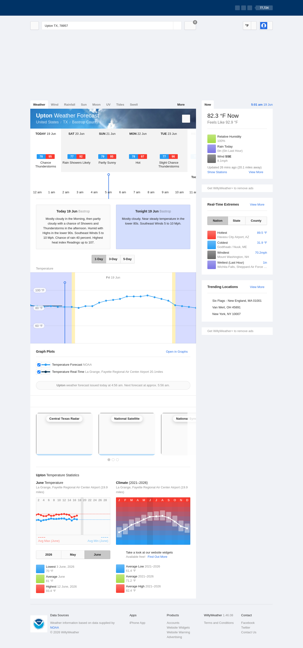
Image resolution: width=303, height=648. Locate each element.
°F (247, 25)
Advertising (174, 637)
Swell (134, 104)
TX (65, 122)
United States (47, 122)
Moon (96, 104)
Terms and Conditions (219, 623)
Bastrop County (85, 122)
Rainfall (69, 104)
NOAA (54, 627)
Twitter (245, 627)
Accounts (173, 623)
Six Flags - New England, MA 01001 (237, 300)
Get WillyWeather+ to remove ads (230, 188)
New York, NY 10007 (226, 314)
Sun (84, 104)
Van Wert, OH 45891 (226, 307)
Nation (217, 220)
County (256, 220)
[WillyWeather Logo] (52, 8)
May (73, 554)
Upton (103, 122)
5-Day (127, 259)
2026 (48, 554)
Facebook (248, 623)
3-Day (113, 259)
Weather (39, 104)
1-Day (99, 259)
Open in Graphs (177, 351)
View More (256, 172)
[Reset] (169, 25)
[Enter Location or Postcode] (112, 25)
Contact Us (248, 632)
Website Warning (178, 632)
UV (108, 104)
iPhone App (137, 623)
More (181, 104)
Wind (54, 104)
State (236, 220)
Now (208, 104)
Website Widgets (178, 627)
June (97, 554)
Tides (120, 104)
